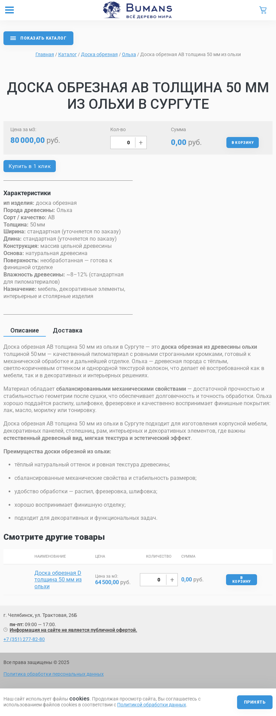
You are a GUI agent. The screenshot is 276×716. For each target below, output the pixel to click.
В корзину (243, 143)
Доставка (67, 330)
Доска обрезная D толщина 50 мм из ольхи (58, 579)
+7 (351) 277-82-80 (24, 639)
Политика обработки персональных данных (53, 674)
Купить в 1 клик (30, 166)
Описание (24, 330)
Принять (255, 702)
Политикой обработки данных (151, 704)
